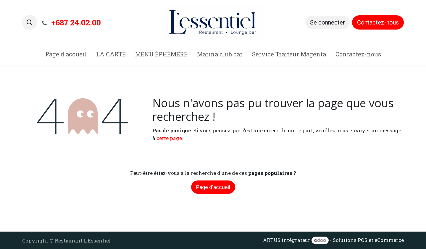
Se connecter (327, 22)
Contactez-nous (378, 22)
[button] (29, 22)
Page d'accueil (213, 187)
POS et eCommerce (381, 240)
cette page (169, 138)
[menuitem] (66, 55)
